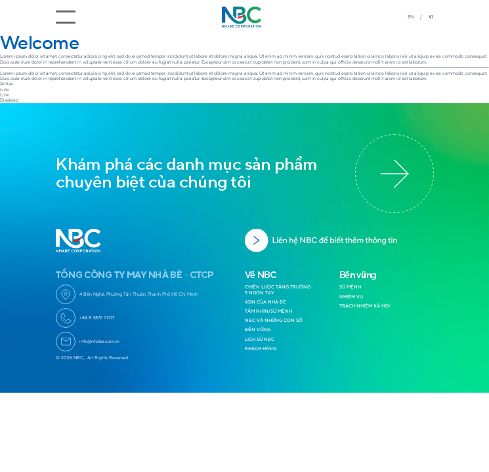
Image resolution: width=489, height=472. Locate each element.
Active (6, 84)
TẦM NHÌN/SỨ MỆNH (268, 311)
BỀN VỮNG (257, 329)
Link (4, 89)
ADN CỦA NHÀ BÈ (265, 302)
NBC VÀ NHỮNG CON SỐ (274, 320)
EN (411, 17)
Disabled (9, 100)
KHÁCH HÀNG (260, 348)
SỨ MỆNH (350, 287)
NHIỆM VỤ (351, 297)
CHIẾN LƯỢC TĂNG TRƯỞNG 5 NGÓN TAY (277, 289)
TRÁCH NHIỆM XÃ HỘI (364, 306)
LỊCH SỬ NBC (259, 339)
